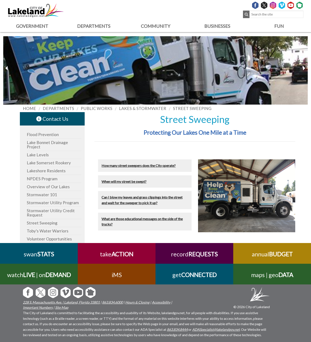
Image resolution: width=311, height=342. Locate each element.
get (194, 274)
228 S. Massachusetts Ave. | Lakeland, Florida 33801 (61, 302)
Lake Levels (38, 154)
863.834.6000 (112, 302)
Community (155, 26)
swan (39, 254)
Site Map (61, 307)
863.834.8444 (177, 329)
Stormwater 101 (42, 194)
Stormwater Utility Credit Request (51, 212)
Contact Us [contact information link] (52, 119)
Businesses (217, 26)
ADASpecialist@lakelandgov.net (216, 329)
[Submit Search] (246, 14)
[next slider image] (7, 68)
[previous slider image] (304, 68)
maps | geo (272, 274)
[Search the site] (276, 14)
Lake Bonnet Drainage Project (47, 144)
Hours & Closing (137, 302)
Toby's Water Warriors (47, 230)
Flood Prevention (43, 134)
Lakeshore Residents (46, 170)
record (194, 254)
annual (272, 254)
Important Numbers (38, 307)
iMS (117, 274)
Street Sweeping (42, 222)
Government (32, 26)
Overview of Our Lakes (48, 186)
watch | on (39, 274)
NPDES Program (42, 178)
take (116, 254)
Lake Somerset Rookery (49, 162)
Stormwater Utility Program (53, 202)
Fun (279, 26)
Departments (93, 26)
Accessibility (161, 302)
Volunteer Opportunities (49, 238)
